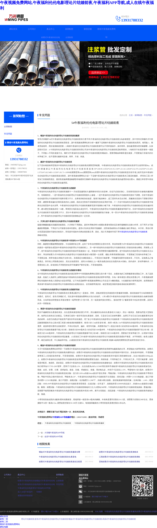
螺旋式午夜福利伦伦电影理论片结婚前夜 (83, 519)
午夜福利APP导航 (43, 487)
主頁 (131, 115)
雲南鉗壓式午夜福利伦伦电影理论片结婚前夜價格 (118, 461)
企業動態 (13, 127)
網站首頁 (13, 29)
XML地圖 (98, 511)
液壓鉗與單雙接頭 (25, 495)
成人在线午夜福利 (25, 491)
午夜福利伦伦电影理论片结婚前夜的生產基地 (56, 456)
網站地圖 (4, 527)
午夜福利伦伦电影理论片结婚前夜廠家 (89, 423)
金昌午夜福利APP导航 (53, 436)
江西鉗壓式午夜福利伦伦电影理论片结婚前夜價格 (118, 456)
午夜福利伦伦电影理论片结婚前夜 (133, 232)
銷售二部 (4, 521)
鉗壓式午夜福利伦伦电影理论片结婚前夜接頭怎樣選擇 (60, 461)
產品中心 (51, 29)
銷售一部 (4, 519)
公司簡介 (32, 29)
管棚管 (38, 491)
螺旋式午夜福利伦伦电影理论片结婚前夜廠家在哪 (58, 452)
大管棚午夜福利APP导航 (53, 433)
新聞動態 (69, 29)
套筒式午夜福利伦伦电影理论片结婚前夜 (51, 519)
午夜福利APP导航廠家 (61, 417)
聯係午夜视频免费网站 (106, 33)
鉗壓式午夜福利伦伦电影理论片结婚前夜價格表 (117, 452)
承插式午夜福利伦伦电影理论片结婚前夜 (114, 519)
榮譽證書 (88, 29)
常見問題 (13, 134)
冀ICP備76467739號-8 (99, 496)
